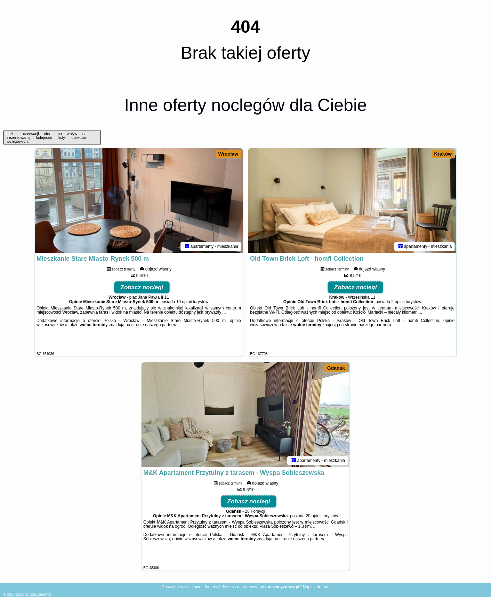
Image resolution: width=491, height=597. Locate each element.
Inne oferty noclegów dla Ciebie (245, 105)
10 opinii (184, 301)
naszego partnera (161, 324)
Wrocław (228, 154)
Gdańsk (336, 368)
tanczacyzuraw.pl (38, 594)
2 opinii (397, 301)
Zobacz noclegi (142, 287)
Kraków (443, 154)
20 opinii (313, 515)
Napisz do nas (316, 586)
